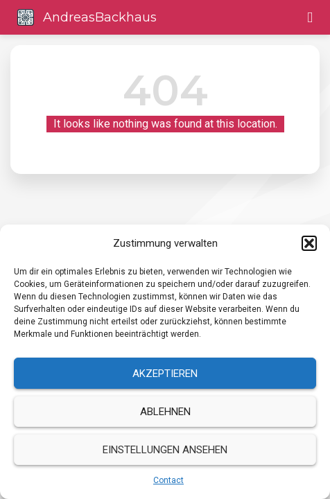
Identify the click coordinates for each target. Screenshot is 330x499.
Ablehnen (165, 411)
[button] (309, 243)
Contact (168, 480)
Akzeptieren (165, 373)
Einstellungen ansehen (165, 450)
